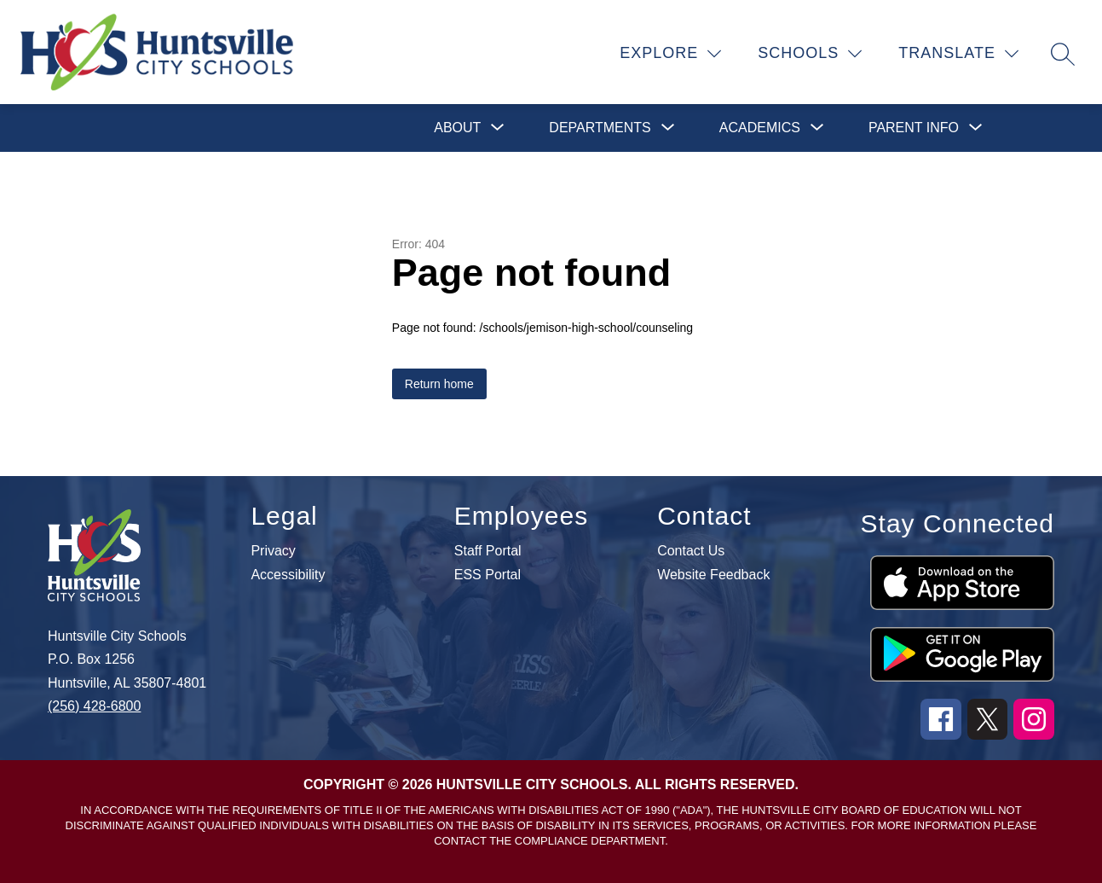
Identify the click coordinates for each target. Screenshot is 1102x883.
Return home (439, 384)
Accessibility (288, 575)
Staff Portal (488, 551)
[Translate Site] (959, 54)
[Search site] (1063, 54)
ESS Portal (487, 575)
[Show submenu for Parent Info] (913, 128)
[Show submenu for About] (457, 128)
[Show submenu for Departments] (599, 128)
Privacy (273, 551)
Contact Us (690, 551)
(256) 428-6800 (94, 706)
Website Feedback (713, 575)
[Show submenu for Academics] (759, 128)
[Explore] (670, 54)
